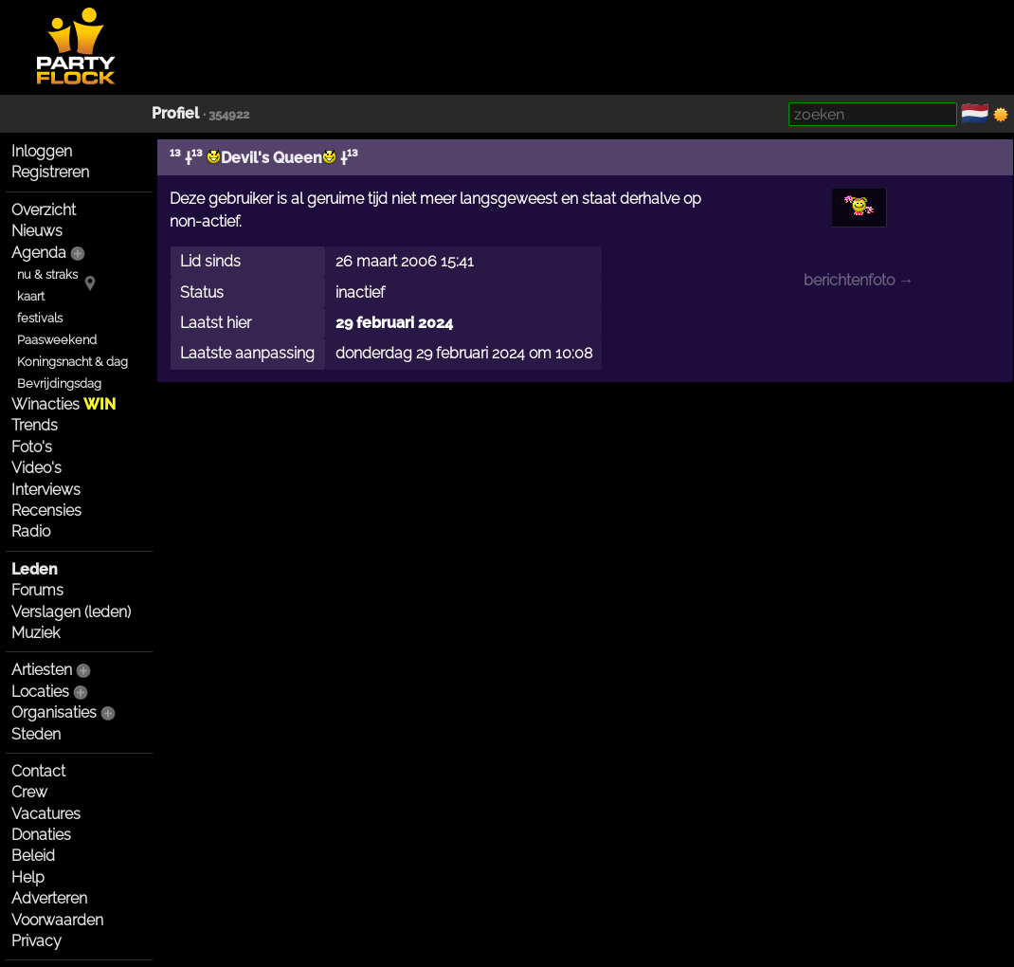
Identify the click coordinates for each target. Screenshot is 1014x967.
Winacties (63, 404)
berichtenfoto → (859, 280)
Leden (34, 569)
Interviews (46, 490)
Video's (36, 468)
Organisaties (54, 712)
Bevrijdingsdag (59, 383)
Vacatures (46, 814)
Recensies (46, 511)
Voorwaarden (57, 920)
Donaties (41, 835)
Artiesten (41, 670)
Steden (36, 734)
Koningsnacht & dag (72, 362)
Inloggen (41, 151)
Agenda (38, 253)
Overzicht (43, 210)
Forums (37, 590)
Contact (38, 771)
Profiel (175, 113)
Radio (30, 531)
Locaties (40, 692)
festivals (40, 318)
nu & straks (47, 274)
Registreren (50, 172)
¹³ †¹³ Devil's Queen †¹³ (264, 158)
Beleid (33, 856)
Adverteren (49, 898)
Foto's (31, 447)
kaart (31, 296)
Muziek (35, 633)
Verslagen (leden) (71, 612)
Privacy (36, 941)
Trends (34, 425)
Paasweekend (57, 340)
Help (28, 877)
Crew (29, 792)
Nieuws (37, 231)
